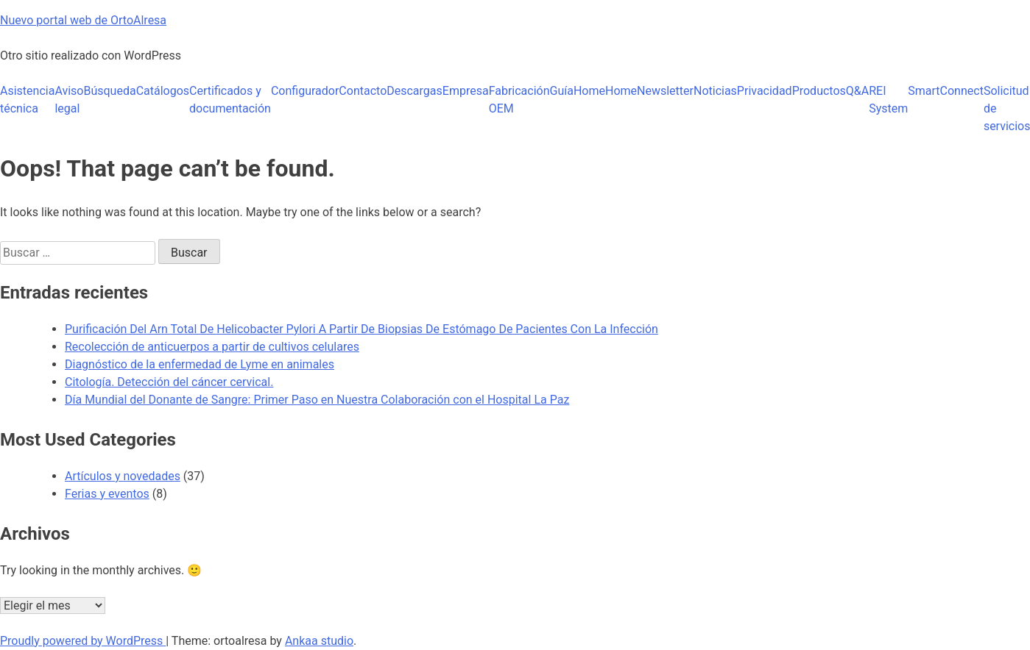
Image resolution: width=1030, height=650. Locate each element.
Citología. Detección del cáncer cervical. (169, 382)
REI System (888, 99)
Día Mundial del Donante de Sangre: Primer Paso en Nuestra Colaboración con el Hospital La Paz (317, 400)
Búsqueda (109, 91)
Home (589, 91)
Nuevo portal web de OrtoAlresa (83, 20)
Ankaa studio (319, 641)
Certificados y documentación (230, 99)
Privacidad (764, 91)
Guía (562, 91)
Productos (819, 91)
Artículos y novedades (122, 476)
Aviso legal (68, 99)
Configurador (305, 91)
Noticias (715, 91)
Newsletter (665, 91)
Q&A (857, 91)
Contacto (363, 91)
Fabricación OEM (519, 99)
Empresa (465, 91)
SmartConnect (946, 91)
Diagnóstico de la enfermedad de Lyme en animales (199, 364)
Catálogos (162, 91)
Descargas (414, 91)
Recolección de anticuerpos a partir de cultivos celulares (212, 347)
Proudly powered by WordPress (83, 641)
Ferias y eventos (107, 494)
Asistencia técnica (27, 99)
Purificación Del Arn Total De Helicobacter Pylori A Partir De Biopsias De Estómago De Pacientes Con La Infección (361, 329)
